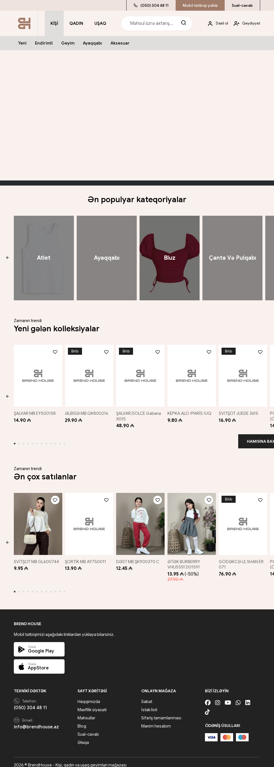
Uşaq (100, 23)
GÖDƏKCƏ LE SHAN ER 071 (243, 558)
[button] (7, 258)
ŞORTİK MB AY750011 (86, 555)
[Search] (183, 23)
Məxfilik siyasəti (92, 704)
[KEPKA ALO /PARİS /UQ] (192, 374)
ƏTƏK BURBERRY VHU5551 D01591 (185, 558)
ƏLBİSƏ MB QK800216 (87, 410)
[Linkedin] (247, 697)
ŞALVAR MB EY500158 (35, 410)
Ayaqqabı (92, 43)
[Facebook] (208, 697)
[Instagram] (217, 697)
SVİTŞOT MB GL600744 (36, 555)
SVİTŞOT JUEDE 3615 (240, 410)
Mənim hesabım (156, 720)
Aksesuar (120, 43)
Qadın (76, 23)
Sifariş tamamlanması (161, 712)
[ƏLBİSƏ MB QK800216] (88, 374)
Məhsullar (86, 712)
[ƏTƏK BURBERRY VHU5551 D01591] (192, 519)
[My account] (215, 24)
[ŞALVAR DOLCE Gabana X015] (140, 374)
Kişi (54, 23)
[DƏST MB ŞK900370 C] (140, 519)
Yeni (22, 43)
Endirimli (44, 43)
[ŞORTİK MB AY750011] (88, 519)
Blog (82, 720)
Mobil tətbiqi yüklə (200, 5)
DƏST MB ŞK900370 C (138, 555)
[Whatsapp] (238, 697)
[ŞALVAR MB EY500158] (37, 374)
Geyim (67, 43)
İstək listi (149, 704)
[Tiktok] (207, 706)
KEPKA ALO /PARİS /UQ (191, 410)
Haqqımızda (89, 695)
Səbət (146, 695)
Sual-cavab (242, 5)
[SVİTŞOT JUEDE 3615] (244, 374)
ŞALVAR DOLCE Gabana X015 (139, 413)
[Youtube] (228, 697)
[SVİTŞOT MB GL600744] (37, 519)
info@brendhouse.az (36, 721)
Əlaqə (83, 736)
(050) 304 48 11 (151, 5)
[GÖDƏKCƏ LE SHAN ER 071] (244, 519)
